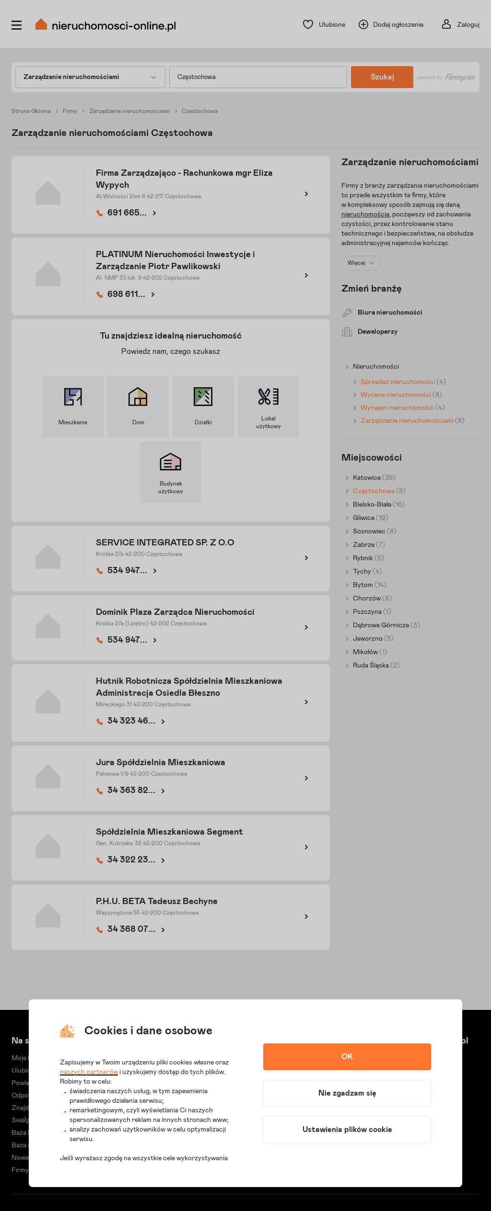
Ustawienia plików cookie (347, 1129)
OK (347, 1057)
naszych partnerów (89, 1072)
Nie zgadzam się (347, 1093)
